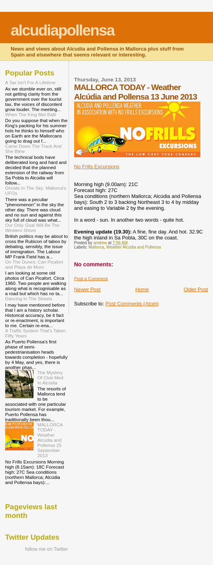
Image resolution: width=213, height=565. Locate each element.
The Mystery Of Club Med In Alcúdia (50, 377)
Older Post (196, 289)
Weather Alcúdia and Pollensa (133, 247)
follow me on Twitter (46, 549)
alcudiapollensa (62, 30)
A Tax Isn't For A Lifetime (30, 82)
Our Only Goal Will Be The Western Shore (32, 227)
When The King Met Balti (30, 114)
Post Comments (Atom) (132, 304)
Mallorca (96, 247)
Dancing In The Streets (28, 298)
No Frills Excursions (97, 167)
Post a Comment (91, 278)
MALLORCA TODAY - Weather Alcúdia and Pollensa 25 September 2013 (50, 440)
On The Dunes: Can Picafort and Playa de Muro (34, 264)
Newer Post (87, 289)
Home (142, 289)
